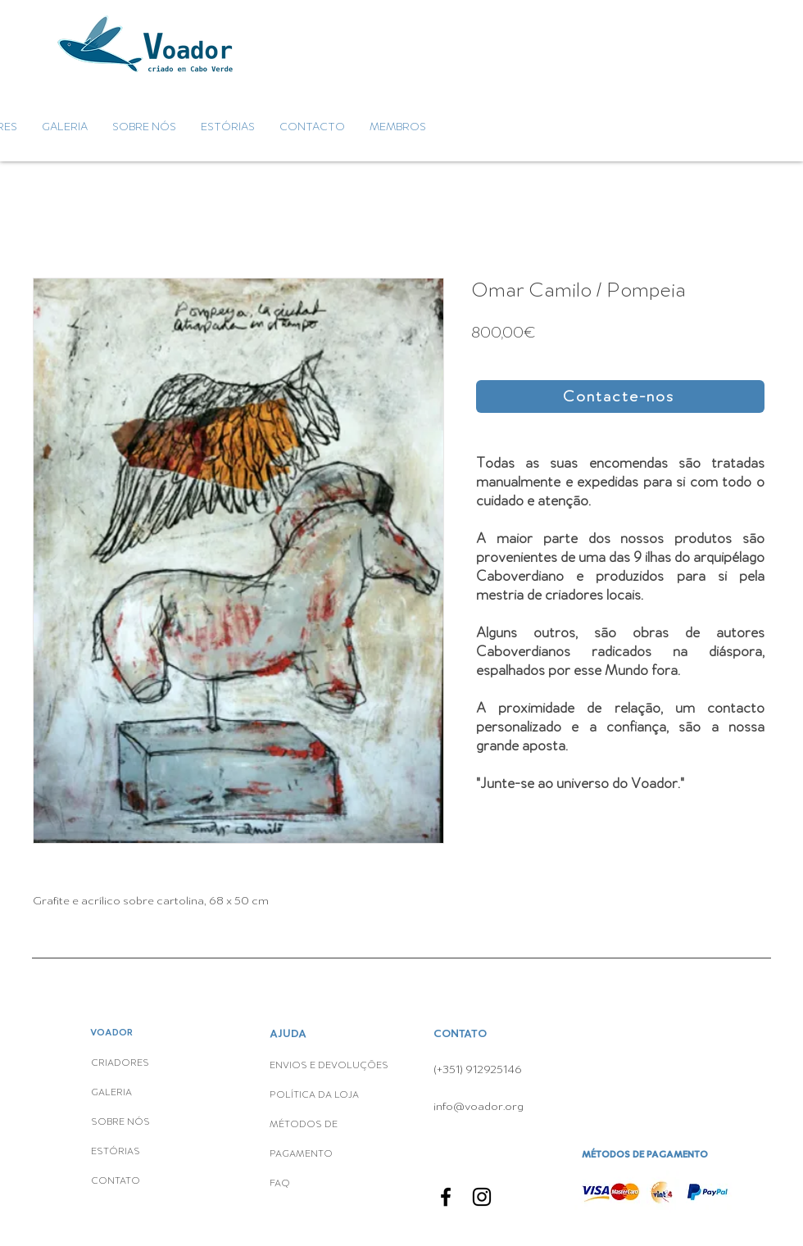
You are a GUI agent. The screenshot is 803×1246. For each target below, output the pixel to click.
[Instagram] (482, 1197)
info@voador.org (478, 1106)
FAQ (280, 1184)
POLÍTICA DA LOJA (315, 1095)
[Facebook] (445, 1197)
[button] (620, 396)
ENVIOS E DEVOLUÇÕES (329, 1066)
